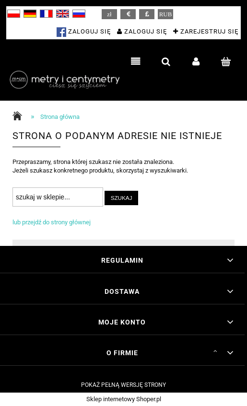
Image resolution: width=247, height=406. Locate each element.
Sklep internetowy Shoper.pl (123, 399)
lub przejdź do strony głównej (51, 222)
